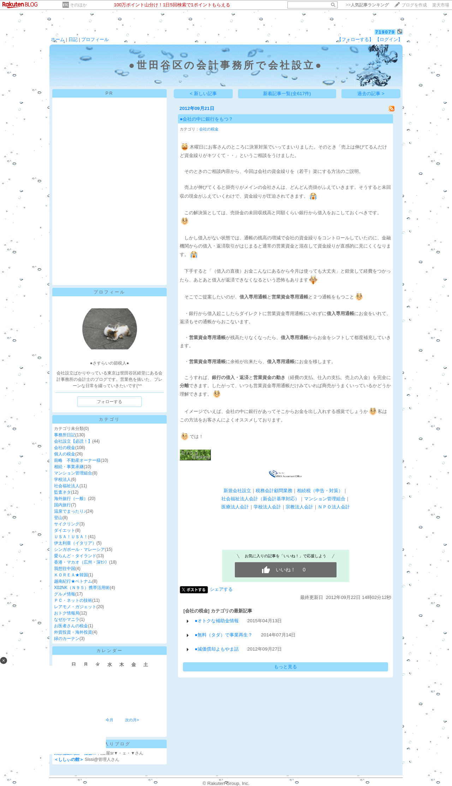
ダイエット (64, 530)
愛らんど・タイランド (75, 555)
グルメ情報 (64, 594)
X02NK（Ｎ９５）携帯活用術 (82, 587)
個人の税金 (64, 454)
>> (367, 4)
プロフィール (95, 39)
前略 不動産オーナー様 (77, 460)
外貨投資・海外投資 (73, 632)
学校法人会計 (267, 507)
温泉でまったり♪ (70, 511)
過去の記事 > (371, 93)
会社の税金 (64, 447)
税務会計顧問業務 (274, 490)
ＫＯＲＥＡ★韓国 (71, 574)
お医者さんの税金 (71, 625)
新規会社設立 (237, 490)
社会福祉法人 (66, 485)
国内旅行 (62, 504)
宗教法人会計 (299, 507)
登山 (58, 517)
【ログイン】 (389, 39)
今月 (109, 720)
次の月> (132, 720)
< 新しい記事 (203, 93)
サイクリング (66, 524)
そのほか (78, 4)
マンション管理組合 (73, 473)
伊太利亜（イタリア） (75, 543)
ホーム (58, 39)
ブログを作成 (414, 4)
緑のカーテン (66, 638)
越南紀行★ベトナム (73, 581)
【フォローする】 (355, 39)
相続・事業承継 (69, 466)
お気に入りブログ (109, 743)
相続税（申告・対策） (320, 490)
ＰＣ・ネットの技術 (73, 600)
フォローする (109, 401)
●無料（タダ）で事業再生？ (223, 634)
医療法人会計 (235, 507)
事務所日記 (64, 434)
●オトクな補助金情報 (217, 620)
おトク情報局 (66, 613)
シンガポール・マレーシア (79, 549)
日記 (73, 39)
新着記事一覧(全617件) (287, 93)
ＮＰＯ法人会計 (334, 507)
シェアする (221, 589)
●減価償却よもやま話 (217, 649)
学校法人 (62, 479)
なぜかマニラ (66, 619)
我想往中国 (64, 568)
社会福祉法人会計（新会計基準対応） (260, 498)
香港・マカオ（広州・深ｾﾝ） (81, 562)
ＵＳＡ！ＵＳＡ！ (71, 536)
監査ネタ (62, 492)
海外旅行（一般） (71, 498)
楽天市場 (440, 4)
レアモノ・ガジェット (75, 606)
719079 (385, 32)
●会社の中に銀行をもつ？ (206, 119)
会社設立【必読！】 (73, 441)
